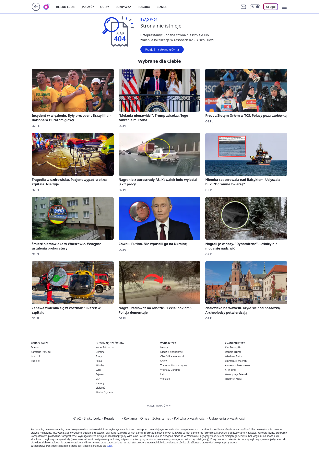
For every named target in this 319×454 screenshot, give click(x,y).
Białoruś (100, 387)
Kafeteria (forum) (40, 352)
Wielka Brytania (105, 392)
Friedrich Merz (233, 378)
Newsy (164, 347)
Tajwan (100, 374)
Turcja (99, 356)
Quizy (104, 7)
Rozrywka (123, 7)
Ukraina (100, 352)
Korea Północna (105, 347)
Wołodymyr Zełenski (236, 374)
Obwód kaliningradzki (172, 356)
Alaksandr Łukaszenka (237, 365)
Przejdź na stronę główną (162, 49)
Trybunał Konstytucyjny (173, 365)
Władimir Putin (233, 356)
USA (98, 378)
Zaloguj (271, 7)
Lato (162, 374)
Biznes (161, 7)
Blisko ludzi (65, 7)
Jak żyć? (88, 7)
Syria (98, 370)
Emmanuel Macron (236, 361)
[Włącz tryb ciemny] (255, 6)
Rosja (99, 361)
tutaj (109, 445)
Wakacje (165, 378)
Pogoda (144, 7)
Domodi (35, 347)
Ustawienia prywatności (226, 418)
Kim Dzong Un (233, 347)
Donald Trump (233, 352)
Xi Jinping (230, 370)
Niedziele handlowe (171, 352)
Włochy (100, 365)
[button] (284, 6)
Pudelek (35, 361)
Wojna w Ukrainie (170, 370)
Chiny (163, 361)
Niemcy (100, 383)
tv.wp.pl (35, 356)
